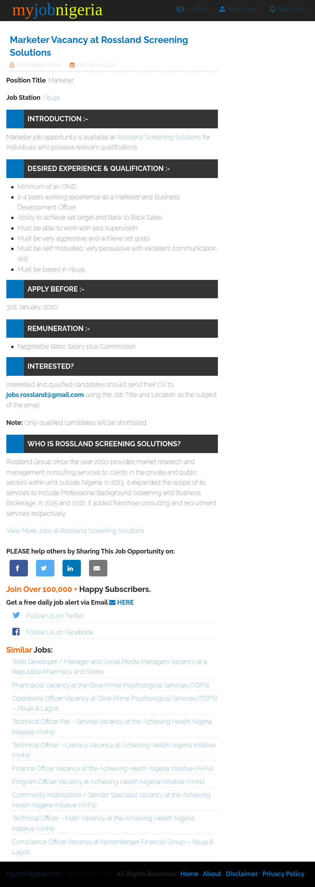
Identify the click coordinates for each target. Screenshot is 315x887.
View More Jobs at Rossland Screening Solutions (75, 530)
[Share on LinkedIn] (72, 568)
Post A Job (238, 9)
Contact (193, 9)
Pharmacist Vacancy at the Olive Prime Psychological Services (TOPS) (110, 685)
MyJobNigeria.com (32, 873)
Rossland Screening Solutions (159, 137)
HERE (121, 602)
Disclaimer (242, 873)
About (212, 873)
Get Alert (286, 9)
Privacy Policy (283, 873)
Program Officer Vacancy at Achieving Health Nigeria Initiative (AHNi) (108, 781)
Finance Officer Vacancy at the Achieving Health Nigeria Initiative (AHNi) (112, 768)
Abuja (51, 97)
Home (189, 873)
